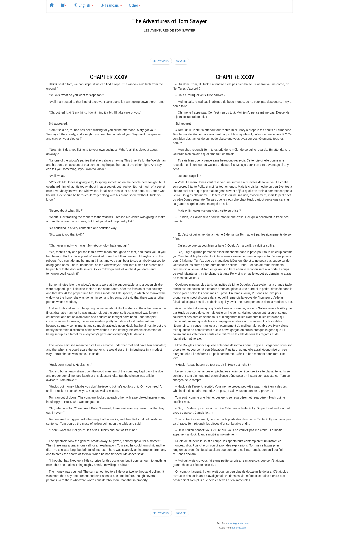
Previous (161, 61)
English (83, 5)
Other (134, 5)
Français (111, 5)
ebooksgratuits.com (238, 523)
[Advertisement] (169, 42)
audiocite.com (239, 527)
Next (181, 61)
